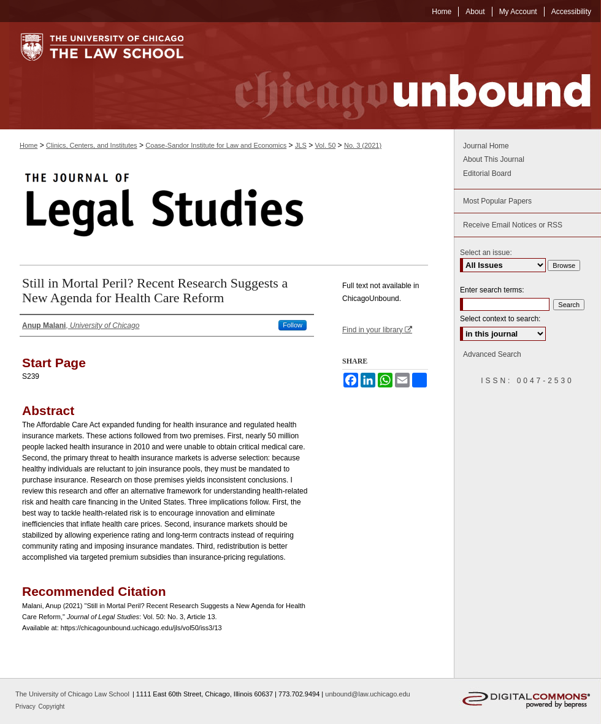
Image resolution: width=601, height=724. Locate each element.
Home (28, 145)
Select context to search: (500, 318)
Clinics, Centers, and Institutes (91, 145)
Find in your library (377, 330)
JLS (301, 145)
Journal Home (486, 146)
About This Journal (493, 159)
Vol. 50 (325, 145)
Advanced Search (492, 354)
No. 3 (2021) (362, 145)
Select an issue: (486, 252)
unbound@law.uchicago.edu (367, 694)
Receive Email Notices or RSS (512, 225)
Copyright (52, 706)
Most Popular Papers (497, 201)
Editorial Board (487, 173)
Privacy (26, 706)
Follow (292, 325)
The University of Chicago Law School (72, 694)
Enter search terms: (492, 290)
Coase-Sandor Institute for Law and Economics (215, 145)
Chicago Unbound (401, 75)
